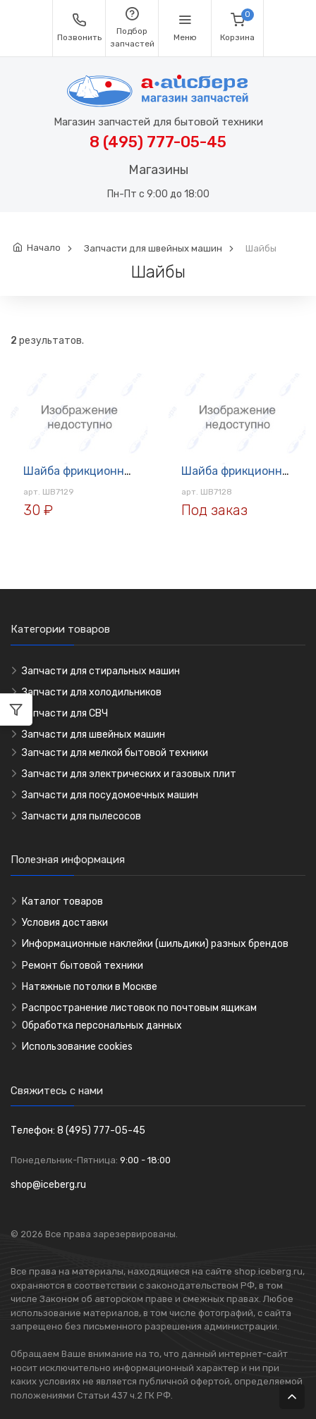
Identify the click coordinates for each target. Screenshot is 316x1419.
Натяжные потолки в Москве (89, 987)
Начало (44, 247)
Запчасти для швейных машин (153, 248)
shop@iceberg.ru (48, 1185)
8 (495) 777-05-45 (158, 141)
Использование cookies (77, 1047)
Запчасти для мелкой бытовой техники (115, 753)
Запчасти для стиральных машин (101, 671)
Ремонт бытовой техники (82, 966)
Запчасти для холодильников (92, 692)
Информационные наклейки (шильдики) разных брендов (155, 944)
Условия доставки (65, 923)
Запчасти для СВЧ (65, 713)
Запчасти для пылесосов (81, 816)
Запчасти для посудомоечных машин (110, 795)
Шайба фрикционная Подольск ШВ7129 (130, 471)
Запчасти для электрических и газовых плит (129, 774)
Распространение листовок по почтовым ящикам (139, 1008)
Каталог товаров (62, 901)
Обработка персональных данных (102, 1025)
